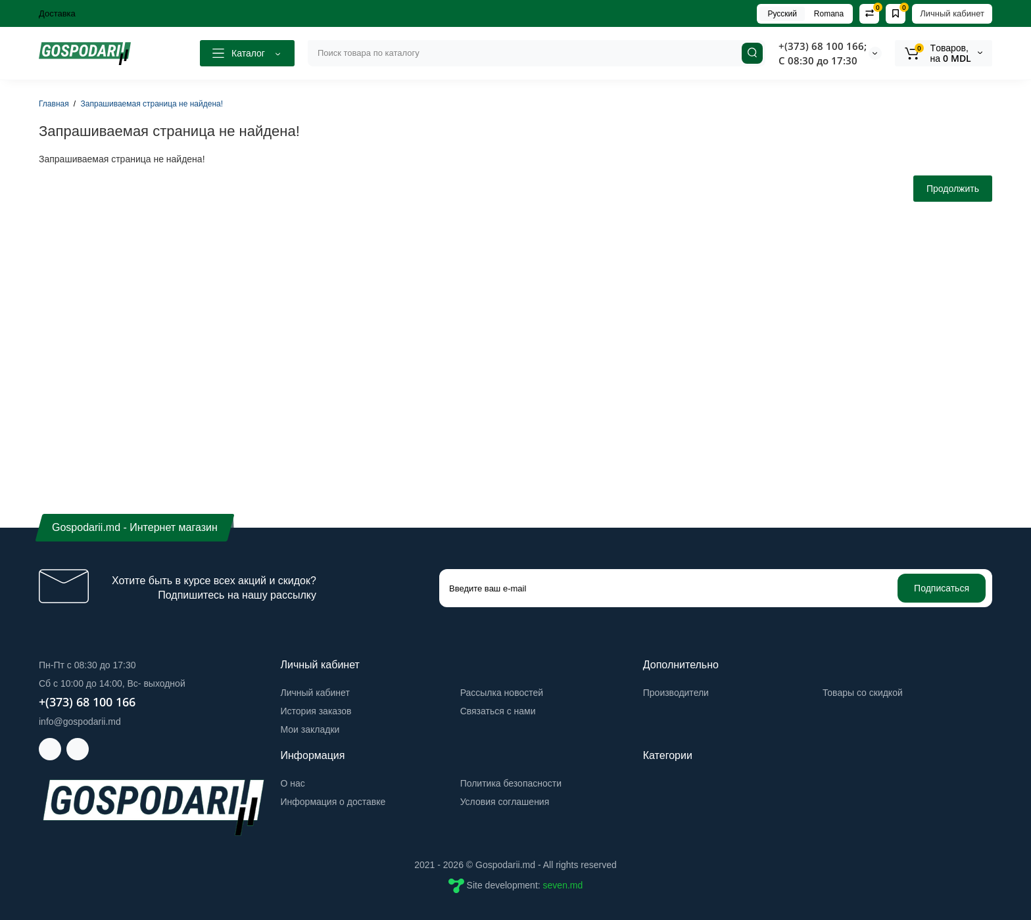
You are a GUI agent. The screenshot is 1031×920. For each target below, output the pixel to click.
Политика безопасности (511, 783)
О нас (293, 783)
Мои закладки (310, 729)
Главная (54, 103)
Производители (676, 692)
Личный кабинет (952, 13)
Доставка (57, 13)
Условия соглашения (505, 801)
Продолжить (952, 188)
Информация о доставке (333, 801)
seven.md (563, 885)
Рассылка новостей (501, 692)
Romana (829, 13)
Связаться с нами (498, 711)
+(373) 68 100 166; (823, 46)
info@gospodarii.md (80, 721)
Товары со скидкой (863, 692)
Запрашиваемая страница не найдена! (152, 103)
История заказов (316, 711)
